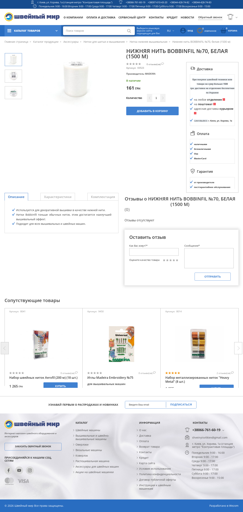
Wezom (233, 505)
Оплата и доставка (100, 17)
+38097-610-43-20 (157, 2)
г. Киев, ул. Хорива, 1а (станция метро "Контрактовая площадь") (74, 2)
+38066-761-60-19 (135, 2)
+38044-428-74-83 (201, 2)
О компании (73, 17)
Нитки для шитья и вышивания (104, 41)
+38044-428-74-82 (179, 2)
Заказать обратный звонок (33, 446)
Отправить (212, 276)
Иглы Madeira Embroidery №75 (110, 378)
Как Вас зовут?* (138, 245)
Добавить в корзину (152, 111)
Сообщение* (192, 245)
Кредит (172, 17)
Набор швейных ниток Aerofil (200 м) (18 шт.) (43, 378)
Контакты (156, 17)
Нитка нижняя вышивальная (148, 41)
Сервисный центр (132, 17)
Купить (60, 386)
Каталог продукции (45, 41)
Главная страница (16, 41)
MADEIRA (150, 73)
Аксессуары (71, 41)
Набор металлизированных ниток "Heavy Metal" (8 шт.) (197, 380)
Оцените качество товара (144, 260)
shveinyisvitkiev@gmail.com (209, 437)
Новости (187, 17)
